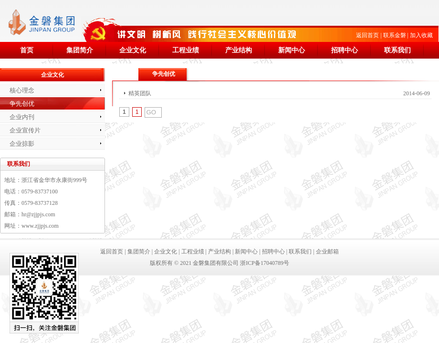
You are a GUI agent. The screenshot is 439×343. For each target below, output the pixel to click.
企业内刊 (22, 117)
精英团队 (139, 93)
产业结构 (238, 50)
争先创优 (22, 103)
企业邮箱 (327, 251)
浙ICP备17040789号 (264, 263)
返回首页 (367, 35)
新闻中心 (291, 50)
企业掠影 (22, 143)
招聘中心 (344, 50)
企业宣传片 (25, 130)
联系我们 (397, 50)
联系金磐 (394, 35)
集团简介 (79, 50)
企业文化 (132, 50)
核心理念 (22, 90)
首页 (26, 50)
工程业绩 (185, 50)
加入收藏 (421, 35)
